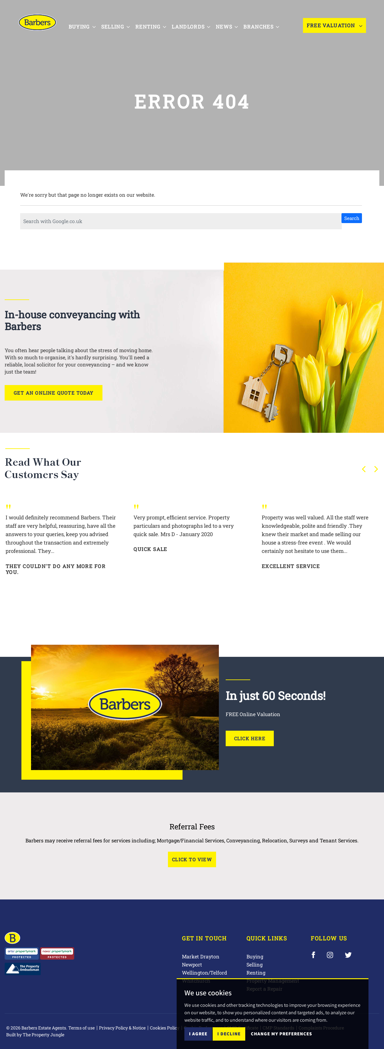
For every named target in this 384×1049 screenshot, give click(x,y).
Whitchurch (196, 980)
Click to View (192, 859)
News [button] (230, 25)
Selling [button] (118, 25)
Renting (255, 972)
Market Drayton (200, 956)
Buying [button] (84, 25)
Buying (254, 956)
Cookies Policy (164, 1028)
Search (351, 218)
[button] (364, 469)
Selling (254, 964)
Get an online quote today (53, 393)
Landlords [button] (193, 25)
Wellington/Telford (204, 972)
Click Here (249, 738)
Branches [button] (264, 25)
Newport (192, 964)
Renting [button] (153, 25)
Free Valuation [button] (334, 26)
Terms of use (81, 1028)
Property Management (272, 980)
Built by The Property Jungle (35, 1035)
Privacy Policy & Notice (122, 1028)
